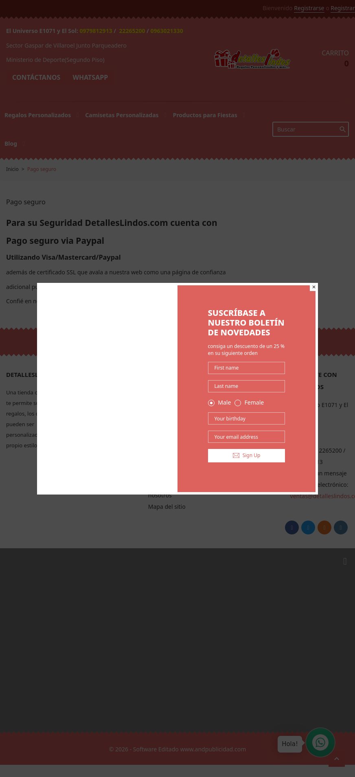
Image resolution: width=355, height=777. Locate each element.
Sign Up (247, 455)
